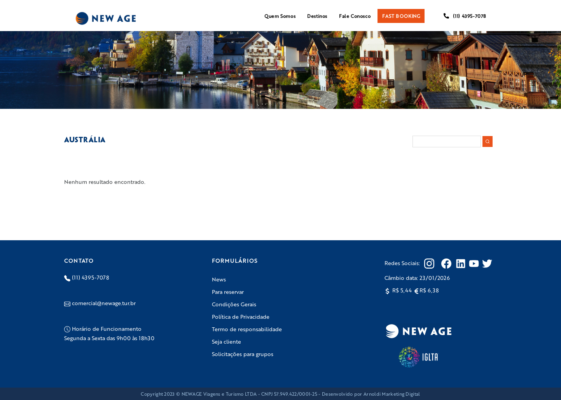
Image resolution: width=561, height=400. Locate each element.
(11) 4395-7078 (464, 16)
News (219, 279)
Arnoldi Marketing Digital (392, 394)
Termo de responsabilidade (247, 328)
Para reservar (228, 291)
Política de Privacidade (240, 316)
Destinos (317, 16)
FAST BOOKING (401, 16)
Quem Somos (279, 16)
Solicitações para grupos (242, 353)
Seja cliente (226, 341)
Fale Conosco (355, 16)
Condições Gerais (234, 303)
